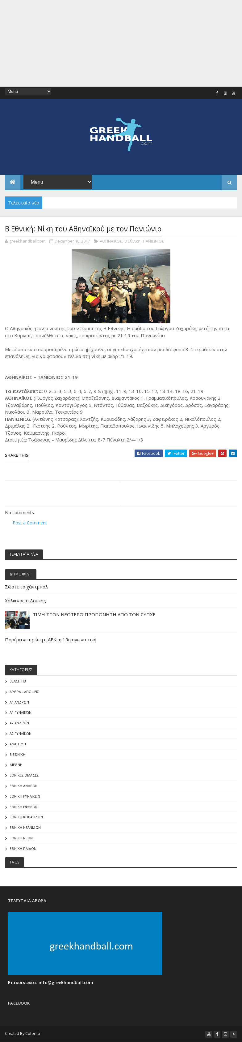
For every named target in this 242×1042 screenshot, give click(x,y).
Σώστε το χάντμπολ (26, 586)
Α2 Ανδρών (19, 723)
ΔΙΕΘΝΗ (16, 764)
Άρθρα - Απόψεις (24, 691)
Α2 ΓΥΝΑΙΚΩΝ (20, 733)
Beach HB (18, 681)
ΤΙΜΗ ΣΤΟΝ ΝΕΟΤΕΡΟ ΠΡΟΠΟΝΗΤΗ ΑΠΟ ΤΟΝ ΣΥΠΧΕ (94, 614)
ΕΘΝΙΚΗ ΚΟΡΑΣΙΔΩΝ (26, 817)
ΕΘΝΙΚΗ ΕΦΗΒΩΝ (24, 806)
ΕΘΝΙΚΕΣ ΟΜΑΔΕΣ (24, 775)
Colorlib (32, 1033)
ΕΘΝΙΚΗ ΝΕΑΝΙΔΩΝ (25, 827)
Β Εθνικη (132, 241)
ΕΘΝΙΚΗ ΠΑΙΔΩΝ (23, 848)
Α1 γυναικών (20, 712)
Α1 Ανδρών (19, 702)
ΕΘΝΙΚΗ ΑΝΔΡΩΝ (24, 785)
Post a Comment (30, 523)
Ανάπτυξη (18, 744)
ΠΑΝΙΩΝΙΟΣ (153, 241)
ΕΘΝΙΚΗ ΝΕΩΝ (21, 838)
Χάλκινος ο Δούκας (25, 600)
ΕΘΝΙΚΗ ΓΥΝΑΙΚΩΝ (25, 796)
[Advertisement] (121, 43)
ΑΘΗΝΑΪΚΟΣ (111, 241)
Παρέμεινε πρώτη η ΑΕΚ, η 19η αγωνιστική (50, 639)
